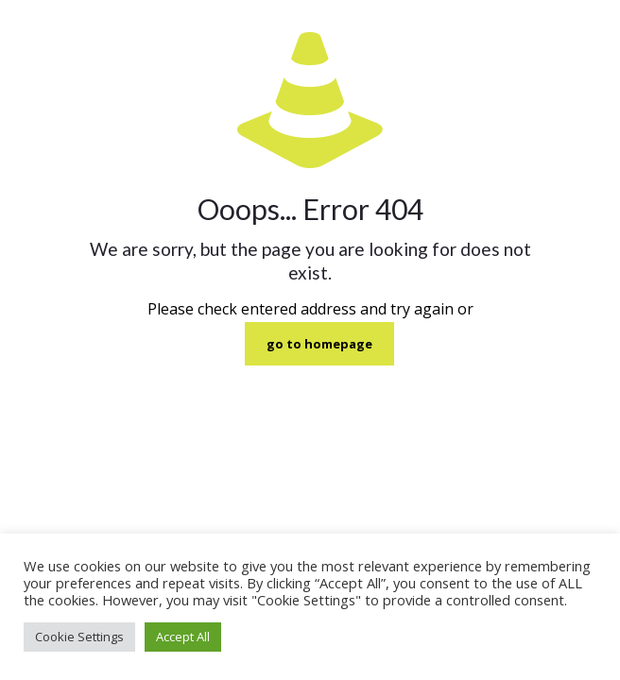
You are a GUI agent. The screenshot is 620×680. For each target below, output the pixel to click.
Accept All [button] (183, 636)
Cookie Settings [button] (79, 636)
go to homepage (319, 343)
